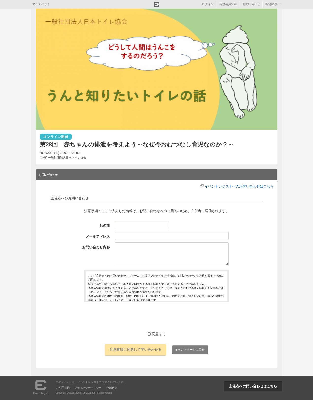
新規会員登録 (228, 4)
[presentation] (156, 316)
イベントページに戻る (189, 349)
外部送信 (111, 387)
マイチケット (41, 4)
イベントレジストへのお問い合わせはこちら (239, 186)
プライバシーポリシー (87, 387)
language (271, 4)
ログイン (208, 4)
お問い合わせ (251, 4)
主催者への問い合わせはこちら (253, 386)
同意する (157, 334)
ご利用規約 (63, 387)
